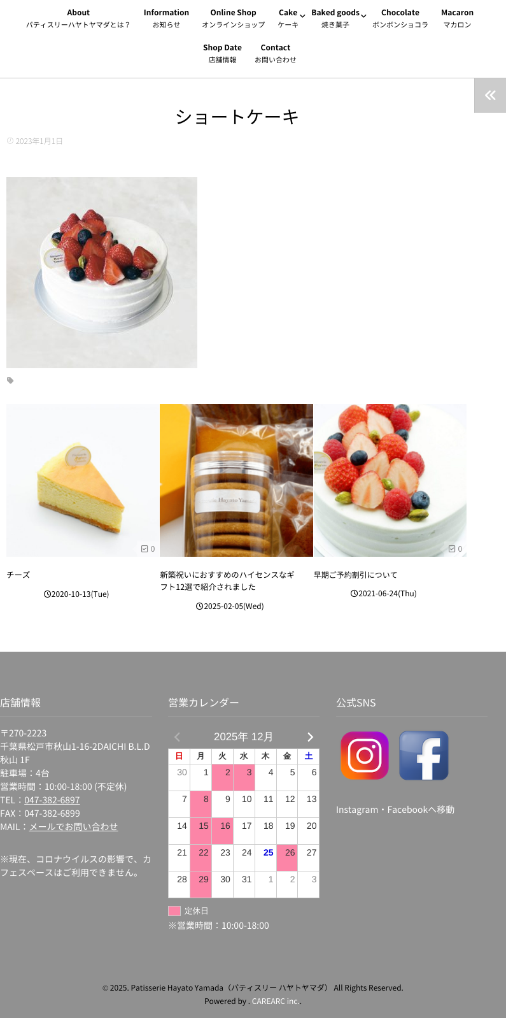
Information (166, 20)
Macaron (457, 20)
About (78, 20)
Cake (288, 20)
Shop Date (222, 55)
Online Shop (233, 20)
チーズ (17, 575)
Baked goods (335, 20)
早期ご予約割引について (356, 575)
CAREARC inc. (276, 996)
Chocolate (400, 20)
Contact (276, 55)
